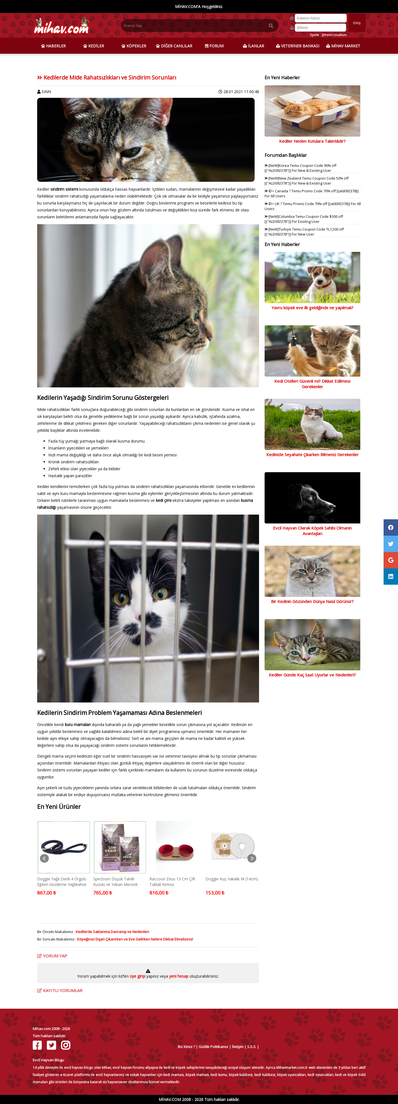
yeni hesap (178, 976)
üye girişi (138, 976)
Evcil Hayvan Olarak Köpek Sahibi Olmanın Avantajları (312, 530)
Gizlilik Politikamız (213, 1046)
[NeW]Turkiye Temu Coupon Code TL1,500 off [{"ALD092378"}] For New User (304, 232)
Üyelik (314, 35)
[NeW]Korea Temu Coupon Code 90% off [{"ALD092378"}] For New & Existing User (300, 168)
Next (251, 858)
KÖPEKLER (133, 45)
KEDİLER (93, 45)
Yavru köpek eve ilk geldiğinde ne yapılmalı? (312, 307)
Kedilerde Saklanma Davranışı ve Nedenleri (112, 931)
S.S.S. (251, 1046)
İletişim (238, 1046)
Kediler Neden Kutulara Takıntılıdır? (312, 141)
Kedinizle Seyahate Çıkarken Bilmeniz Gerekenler (312, 454)
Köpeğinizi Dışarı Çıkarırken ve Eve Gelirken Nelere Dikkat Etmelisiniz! (135, 939)
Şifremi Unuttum (334, 35)
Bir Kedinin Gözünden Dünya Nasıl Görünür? (312, 601)
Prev (44, 858)
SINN (46, 91)
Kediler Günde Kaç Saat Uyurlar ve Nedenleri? (312, 675)
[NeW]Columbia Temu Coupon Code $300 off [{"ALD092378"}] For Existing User (304, 219)
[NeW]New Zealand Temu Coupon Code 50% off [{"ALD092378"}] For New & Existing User (307, 181)
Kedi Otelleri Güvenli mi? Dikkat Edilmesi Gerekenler (312, 383)
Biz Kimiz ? (186, 1046)
